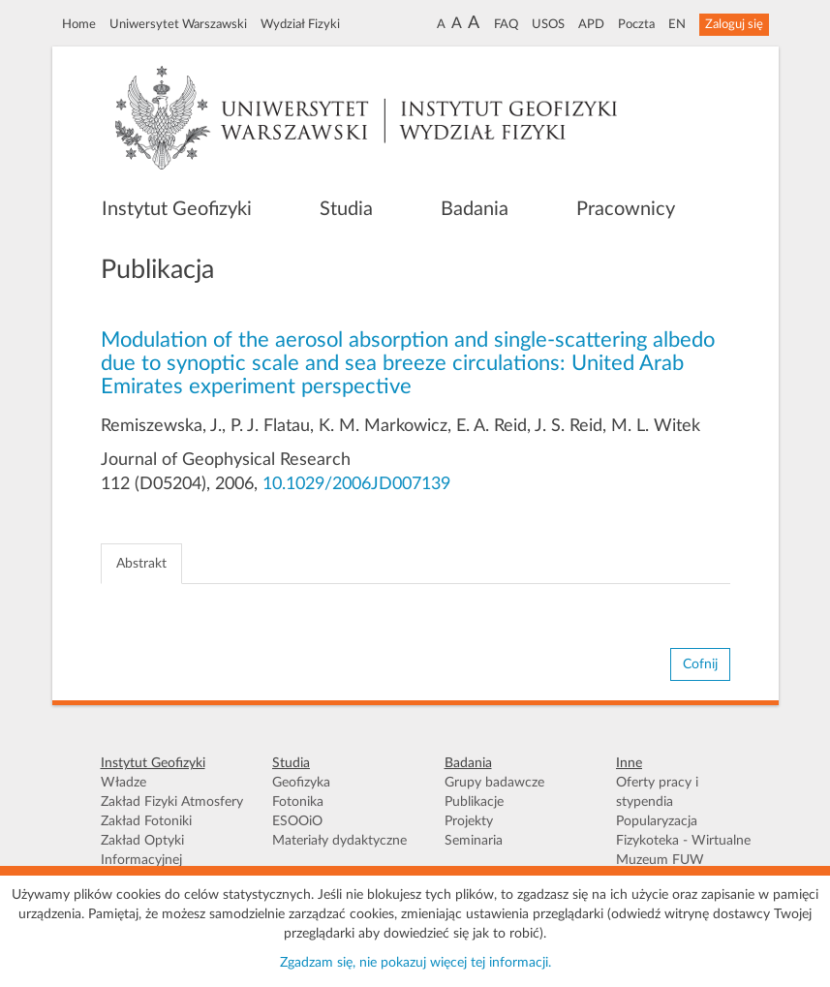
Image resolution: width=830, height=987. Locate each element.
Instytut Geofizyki (177, 209)
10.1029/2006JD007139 (356, 484)
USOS (548, 24)
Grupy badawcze (494, 782)
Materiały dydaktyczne (339, 841)
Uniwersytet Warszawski (178, 24)
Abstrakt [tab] (141, 564)
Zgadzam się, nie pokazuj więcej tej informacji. (415, 963)
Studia (346, 209)
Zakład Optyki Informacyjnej (142, 850)
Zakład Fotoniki (146, 821)
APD (591, 24)
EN (677, 24)
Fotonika (297, 802)
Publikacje (474, 802)
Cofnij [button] (700, 664)
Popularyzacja (656, 821)
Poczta (636, 24)
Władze (123, 782)
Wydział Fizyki (300, 24)
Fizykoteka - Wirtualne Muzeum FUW (683, 850)
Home (79, 24)
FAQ (506, 24)
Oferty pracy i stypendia (657, 792)
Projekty (469, 821)
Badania (474, 209)
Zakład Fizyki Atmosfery (172, 802)
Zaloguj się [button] (734, 24)
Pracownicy (625, 209)
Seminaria (474, 841)
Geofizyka (301, 782)
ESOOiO (297, 821)
